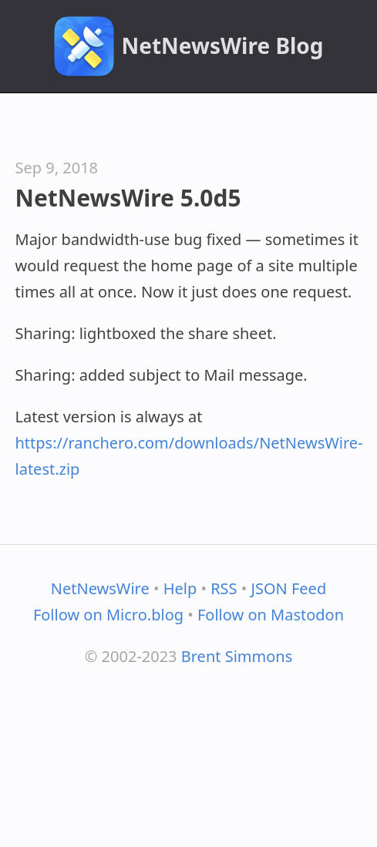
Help (180, 588)
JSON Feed (289, 588)
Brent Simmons (237, 656)
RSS (223, 588)
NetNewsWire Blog (222, 45)
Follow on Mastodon (270, 614)
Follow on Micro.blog (108, 614)
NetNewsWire (100, 588)
